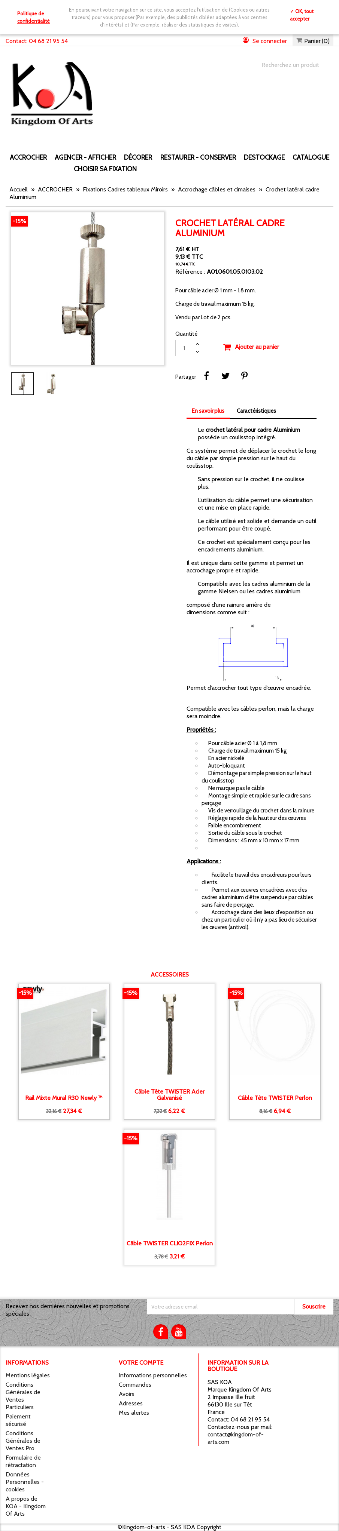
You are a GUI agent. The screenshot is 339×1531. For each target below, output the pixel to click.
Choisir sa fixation (105, 169)
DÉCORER (138, 157)
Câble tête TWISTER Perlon (275, 1098)
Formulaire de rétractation (23, 1461)
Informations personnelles (153, 1375)
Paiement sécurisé (18, 1420)
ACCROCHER (28, 157)
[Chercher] (289, 65)
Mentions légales (28, 1375)
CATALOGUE (311, 157)
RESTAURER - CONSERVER (198, 157)
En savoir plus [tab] (208, 411)
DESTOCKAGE (264, 157)
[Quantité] (184, 348)
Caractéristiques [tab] (256, 411)
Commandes (135, 1384)
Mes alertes (134, 1412)
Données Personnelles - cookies (25, 1482)
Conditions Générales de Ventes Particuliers (23, 1396)
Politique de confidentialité (33, 17)
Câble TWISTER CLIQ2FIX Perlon (170, 1243)
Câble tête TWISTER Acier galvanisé (169, 1094)
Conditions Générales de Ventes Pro (23, 1441)
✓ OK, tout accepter (302, 15)
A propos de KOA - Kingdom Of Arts (26, 1506)
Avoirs (126, 1394)
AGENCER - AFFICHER (85, 157)
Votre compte (141, 1362)
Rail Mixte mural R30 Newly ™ (64, 1098)
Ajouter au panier (251, 347)
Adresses (131, 1403)
